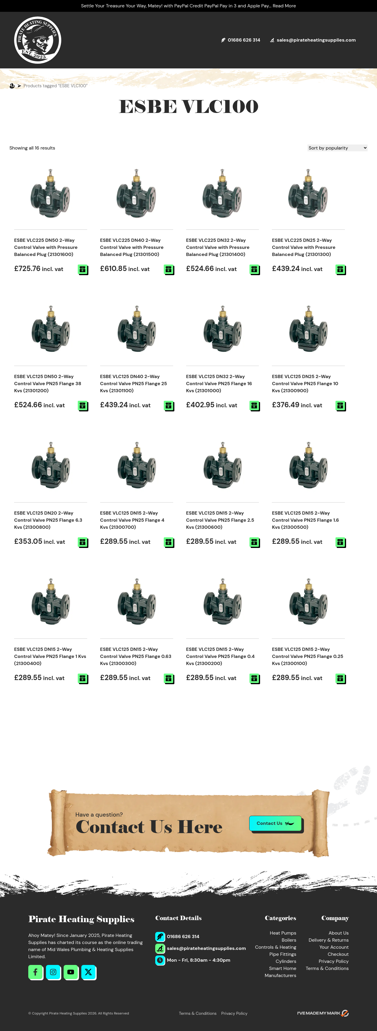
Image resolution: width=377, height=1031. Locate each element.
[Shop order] (337, 148)
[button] (82, 269)
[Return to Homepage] (37, 40)
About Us (339, 933)
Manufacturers (280, 975)
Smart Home (282, 968)
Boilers (289, 940)
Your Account (334, 947)
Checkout (338, 954)
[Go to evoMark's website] (323, 1013)
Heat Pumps (283, 933)
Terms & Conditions (327, 968)
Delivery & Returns (329, 940)
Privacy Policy (334, 961)
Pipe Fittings (282, 954)
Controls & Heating (275, 947)
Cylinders (286, 961)
